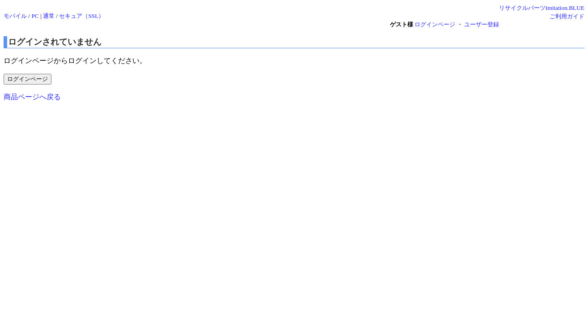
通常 (49, 16)
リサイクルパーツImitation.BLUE (541, 7)
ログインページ (435, 24)
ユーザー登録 (481, 24)
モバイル (15, 16)
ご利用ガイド (567, 16)
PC (34, 16)
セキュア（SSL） (81, 16)
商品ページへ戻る (32, 97)
